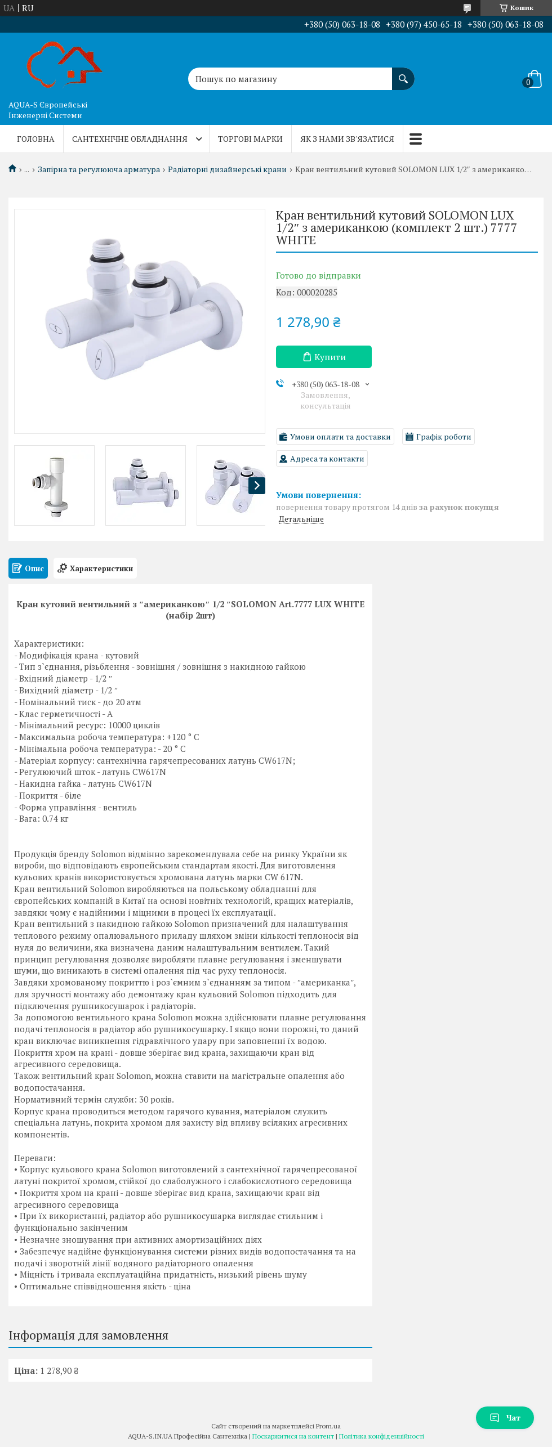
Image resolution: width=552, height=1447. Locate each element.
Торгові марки (250, 138)
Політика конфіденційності (381, 1436)
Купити (330, 357)
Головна (36, 138)
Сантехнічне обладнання (130, 138)
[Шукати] (403, 73)
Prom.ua (328, 1426)
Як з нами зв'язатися (347, 138)
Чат (504, 1417)
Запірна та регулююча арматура (99, 169)
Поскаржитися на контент (293, 1436)
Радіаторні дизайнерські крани (227, 169)
